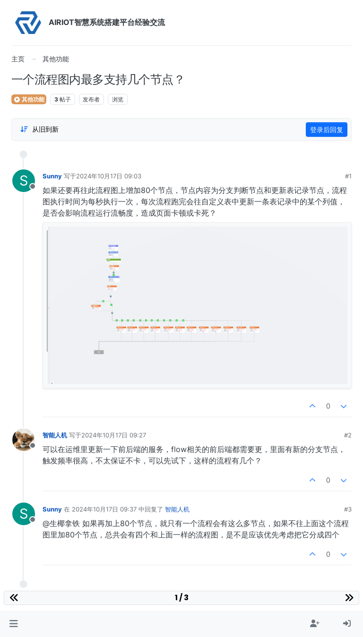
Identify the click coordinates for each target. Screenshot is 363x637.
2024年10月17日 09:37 (104, 509)
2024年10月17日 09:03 (108, 176)
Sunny (52, 176)
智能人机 (55, 435)
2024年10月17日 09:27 (113, 435)
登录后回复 (326, 130)
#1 (348, 176)
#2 (348, 435)
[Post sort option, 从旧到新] (39, 129)
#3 (348, 509)
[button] (13, 623)
